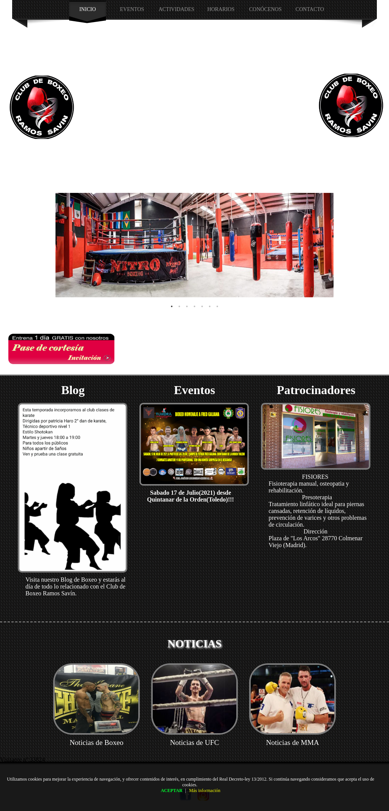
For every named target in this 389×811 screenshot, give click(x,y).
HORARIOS (221, 9)
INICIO (87, 9)
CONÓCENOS (265, 9)
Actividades (176, 9)
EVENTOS (132, 9)
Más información (204, 790)
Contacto (310, 9)
